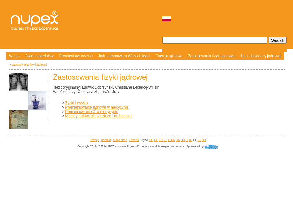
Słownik (134, 140)
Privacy (94, 140)
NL (190, 140)
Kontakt (106, 140)
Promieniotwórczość (76, 56)
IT (187, 140)
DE (156, 140)
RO (204, 140)
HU (183, 140)
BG (151, 140)
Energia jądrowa (169, 56)
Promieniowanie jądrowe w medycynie (96, 107)
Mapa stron (120, 140)
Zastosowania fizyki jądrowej (211, 56)
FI (169, 140)
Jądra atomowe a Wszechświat (124, 56)
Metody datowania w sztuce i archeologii (98, 116)
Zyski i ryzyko (76, 103)
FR (173, 140)
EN (161, 140)
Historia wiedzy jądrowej (261, 56)
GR (178, 140)
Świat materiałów (39, 56)
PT (199, 140)
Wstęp (14, 56)
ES (165, 140)
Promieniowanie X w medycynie (91, 112)
